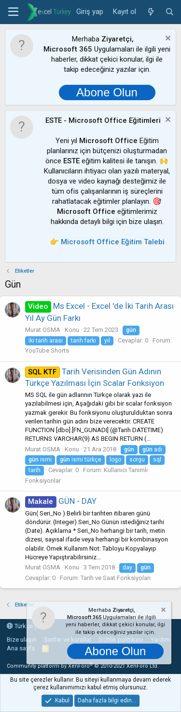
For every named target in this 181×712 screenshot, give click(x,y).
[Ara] (169, 12)
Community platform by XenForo (83, 666)
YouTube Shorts (47, 350)
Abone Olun (107, 92)
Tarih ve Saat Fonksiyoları (116, 577)
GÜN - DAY (61, 501)
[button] (13, 12)
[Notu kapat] (167, 39)
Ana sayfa (21, 648)
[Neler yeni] (150, 12)
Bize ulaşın (22, 639)
